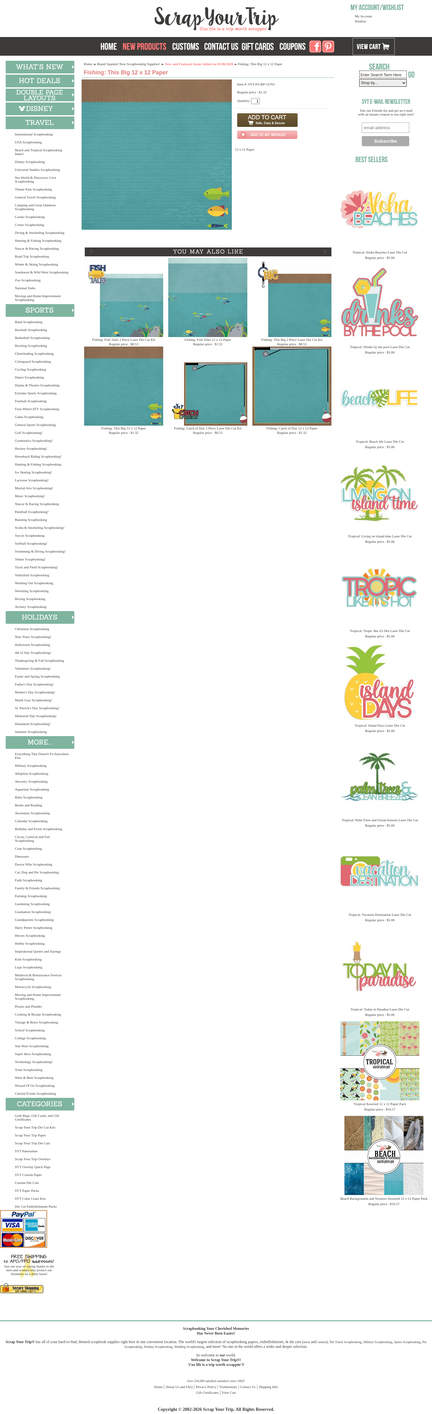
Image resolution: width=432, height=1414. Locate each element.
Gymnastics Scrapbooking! (33, 440)
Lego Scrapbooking (28, 967)
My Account (363, 16)
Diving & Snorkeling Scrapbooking (40, 233)
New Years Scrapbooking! (33, 637)
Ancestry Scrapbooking (31, 781)
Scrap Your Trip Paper (30, 1135)
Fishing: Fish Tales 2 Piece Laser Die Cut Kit (123, 339)
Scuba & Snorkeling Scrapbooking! (40, 527)
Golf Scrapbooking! (29, 433)
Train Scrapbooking (28, 1070)
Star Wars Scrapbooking (31, 1046)
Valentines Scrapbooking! (33, 668)
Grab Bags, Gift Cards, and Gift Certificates (37, 1117)
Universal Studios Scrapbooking (37, 170)
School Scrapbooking (30, 1030)
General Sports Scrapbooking (35, 425)
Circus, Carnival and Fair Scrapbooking (32, 838)
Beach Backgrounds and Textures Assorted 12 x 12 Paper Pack (384, 1198)
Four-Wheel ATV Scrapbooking (37, 409)
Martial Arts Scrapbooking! (34, 488)
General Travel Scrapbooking (35, 197)
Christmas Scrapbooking (32, 629)
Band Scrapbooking (28, 322)
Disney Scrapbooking (30, 162)
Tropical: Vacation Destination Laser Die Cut (380, 915)
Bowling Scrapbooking (31, 345)
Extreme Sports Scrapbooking (36, 393)
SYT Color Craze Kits (30, 1198)
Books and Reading (28, 805)
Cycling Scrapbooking (30, 369)
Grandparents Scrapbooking (34, 920)
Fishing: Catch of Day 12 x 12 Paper (291, 428)
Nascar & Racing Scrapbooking (37, 248)
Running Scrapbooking (31, 520)
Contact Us (248, 1387)
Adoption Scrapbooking (31, 773)
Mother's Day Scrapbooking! (35, 692)
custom (321, 1342)
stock (306, 1342)
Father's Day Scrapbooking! (34, 684)
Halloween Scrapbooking (32, 645)
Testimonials (228, 1387)
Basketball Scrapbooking (32, 338)
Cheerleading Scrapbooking (34, 353)
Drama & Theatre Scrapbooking (37, 385)
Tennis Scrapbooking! (30, 559)
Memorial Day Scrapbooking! (36, 716)
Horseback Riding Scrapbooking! (38, 456)
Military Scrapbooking (30, 765)
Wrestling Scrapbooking (32, 591)
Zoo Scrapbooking (28, 280)
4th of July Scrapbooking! (33, 652)
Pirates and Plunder (28, 1006)
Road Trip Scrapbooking (32, 256)
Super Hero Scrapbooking (33, 1054)
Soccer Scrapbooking (30, 535)
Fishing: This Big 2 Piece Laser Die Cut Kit (292, 339)
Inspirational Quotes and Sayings (38, 951)
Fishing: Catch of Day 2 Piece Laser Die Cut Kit (208, 428)
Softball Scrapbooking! (31, 543)
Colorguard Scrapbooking (33, 361)
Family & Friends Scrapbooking (37, 888)
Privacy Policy (206, 1387)
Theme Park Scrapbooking (33, 189)
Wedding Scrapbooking (189, 1346)
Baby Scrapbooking (28, 797)
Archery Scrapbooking (30, 607)
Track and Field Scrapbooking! (36, 567)
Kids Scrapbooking (28, 959)
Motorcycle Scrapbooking (33, 987)
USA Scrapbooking (28, 142)
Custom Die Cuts (27, 1183)
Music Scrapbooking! (30, 496)
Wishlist (360, 21)
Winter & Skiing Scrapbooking (36, 264)
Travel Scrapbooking (348, 1342)
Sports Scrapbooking (407, 1342)
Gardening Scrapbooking (32, 904)
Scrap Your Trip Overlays (32, 1159)
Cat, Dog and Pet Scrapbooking (37, 872)
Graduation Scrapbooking (33, 912)
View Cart (229, 1392)
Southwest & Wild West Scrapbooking (41, 272)
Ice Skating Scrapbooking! (33, 472)
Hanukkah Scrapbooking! (33, 724)
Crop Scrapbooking (28, 848)
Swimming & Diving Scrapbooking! (40, 551)
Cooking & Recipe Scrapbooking (38, 1014)
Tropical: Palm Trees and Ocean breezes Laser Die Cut (380, 820)
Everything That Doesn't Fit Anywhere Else (42, 756)
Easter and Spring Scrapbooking (37, 676)
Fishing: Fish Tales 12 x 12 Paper (208, 339)
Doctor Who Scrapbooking (33, 864)
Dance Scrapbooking (29, 377)
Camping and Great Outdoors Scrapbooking (35, 207)
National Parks (25, 288)
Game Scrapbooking (29, 417)
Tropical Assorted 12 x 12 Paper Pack (380, 1104)
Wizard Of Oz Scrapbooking (35, 1085)
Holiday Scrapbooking (158, 1346)
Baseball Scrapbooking (31, 330)
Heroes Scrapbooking (30, 935)
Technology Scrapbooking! (33, 1062)
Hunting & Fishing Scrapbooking (38, 240)
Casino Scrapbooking (30, 217)
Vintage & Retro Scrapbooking (36, 1022)
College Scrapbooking (30, 1038)
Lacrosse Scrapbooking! (32, 480)
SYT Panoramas (26, 1151)
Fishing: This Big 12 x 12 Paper (124, 428)
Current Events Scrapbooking (35, 1093)
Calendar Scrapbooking (31, 821)
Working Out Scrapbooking (34, 583)
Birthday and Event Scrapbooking (38, 829)
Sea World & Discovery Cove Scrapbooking (35, 179)
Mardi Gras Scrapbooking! (33, 700)
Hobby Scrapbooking (30, 943)
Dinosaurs (22, 856)
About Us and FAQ (179, 1387)
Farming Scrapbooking (31, 896)
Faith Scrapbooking (28, 880)
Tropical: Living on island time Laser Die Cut (380, 536)
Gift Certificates (207, 1392)
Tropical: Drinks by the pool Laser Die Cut (380, 347)
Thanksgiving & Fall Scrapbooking (39, 660)
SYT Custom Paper (28, 1175)
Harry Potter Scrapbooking (33, 927)
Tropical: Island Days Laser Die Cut (380, 725)
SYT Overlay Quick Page (33, 1167)
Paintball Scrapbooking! (32, 512)
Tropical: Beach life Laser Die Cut (380, 441)
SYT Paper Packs (27, 1190)
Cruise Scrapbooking (29, 225)
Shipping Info (268, 1387)
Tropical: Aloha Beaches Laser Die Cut (380, 252)
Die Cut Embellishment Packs (36, 1206)
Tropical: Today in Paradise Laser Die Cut (379, 1009)
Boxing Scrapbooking (30, 599)
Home (88, 64)
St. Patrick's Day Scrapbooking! (37, 708)
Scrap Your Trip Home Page (174, 17)
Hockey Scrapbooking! (31, 448)
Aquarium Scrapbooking (32, 789)
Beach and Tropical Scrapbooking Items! (38, 152)
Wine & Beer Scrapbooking (34, 1077)
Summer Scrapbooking (31, 732)
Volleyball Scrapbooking (32, 575)
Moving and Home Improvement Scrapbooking (38, 298)
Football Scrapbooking (31, 401)
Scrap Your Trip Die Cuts (32, 1143)
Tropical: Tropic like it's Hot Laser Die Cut (380, 631)
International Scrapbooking (34, 134)
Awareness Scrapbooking (32, 813)
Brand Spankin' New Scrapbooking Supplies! (128, 64)
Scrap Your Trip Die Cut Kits (35, 1127)
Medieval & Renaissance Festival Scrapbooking (38, 977)
